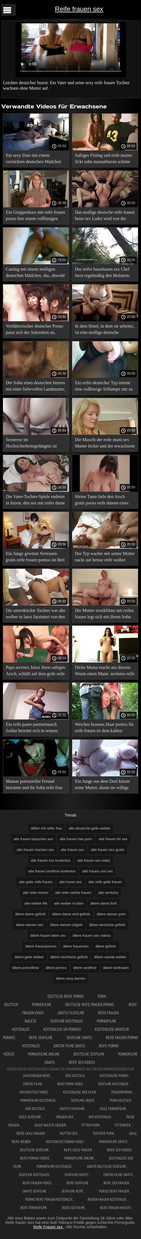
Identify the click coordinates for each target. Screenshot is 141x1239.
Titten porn (90, 1125)
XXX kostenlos (99, 1116)
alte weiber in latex (69, 903)
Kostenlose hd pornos (62, 1029)
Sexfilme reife (73, 1191)
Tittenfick (123, 1125)
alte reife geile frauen (105, 882)
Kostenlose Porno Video (65, 1141)
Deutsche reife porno (66, 996)
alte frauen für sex (113, 839)
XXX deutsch (35, 1108)
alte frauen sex (72, 850)
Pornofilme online (44, 1054)
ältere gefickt (105, 946)
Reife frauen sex (79, 9)
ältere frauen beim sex (48, 935)
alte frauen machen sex (35, 850)
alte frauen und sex (97, 871)
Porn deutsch (120, 1100)
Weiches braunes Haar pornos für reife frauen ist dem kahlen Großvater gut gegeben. (104, 728)
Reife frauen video (37, 1182)
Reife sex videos (82, 1062)
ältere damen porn (111, 914)
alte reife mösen (35, 893)
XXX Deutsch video (33, 1092)
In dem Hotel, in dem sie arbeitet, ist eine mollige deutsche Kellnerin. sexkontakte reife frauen (104, 330)
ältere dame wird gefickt (71, 914)
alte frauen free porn (76, 839)
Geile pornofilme (113, 1108)
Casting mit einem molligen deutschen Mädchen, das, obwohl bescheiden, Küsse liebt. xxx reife (36, 273)
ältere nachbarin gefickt (68, 957)
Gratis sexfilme (34, 1191)
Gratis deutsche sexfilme (106, 1166)
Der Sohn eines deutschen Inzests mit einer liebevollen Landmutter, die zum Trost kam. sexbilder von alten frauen (35, 386)
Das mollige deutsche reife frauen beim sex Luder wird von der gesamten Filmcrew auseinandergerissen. (105, 216)
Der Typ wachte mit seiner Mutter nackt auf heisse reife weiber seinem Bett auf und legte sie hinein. (105, 557)
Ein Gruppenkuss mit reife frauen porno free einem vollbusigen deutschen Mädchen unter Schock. (35, 216)
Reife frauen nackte (115, 1207)
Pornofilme (41, 1004)
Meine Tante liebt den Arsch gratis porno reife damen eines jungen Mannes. (102, 500)
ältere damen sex (29, 925)
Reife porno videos (34, 1158)
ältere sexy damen (70, 978)
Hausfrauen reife (36, 1075)
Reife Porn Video (70, 1083)
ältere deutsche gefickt (107, 925)
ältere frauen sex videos (91, 935)
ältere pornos (56, 968)
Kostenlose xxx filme (79, 1092)
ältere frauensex (76, 946)
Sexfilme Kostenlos (113, 1083)
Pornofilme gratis (113, 1141)
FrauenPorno (121, 1092)
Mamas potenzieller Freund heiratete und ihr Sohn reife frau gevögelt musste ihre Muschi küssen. (34, 785)
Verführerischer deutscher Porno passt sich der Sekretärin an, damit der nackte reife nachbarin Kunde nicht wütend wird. (34, 330)
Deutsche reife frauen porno (90, 1004)
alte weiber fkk (35, 903)
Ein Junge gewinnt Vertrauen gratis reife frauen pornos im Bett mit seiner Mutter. (35, 557)
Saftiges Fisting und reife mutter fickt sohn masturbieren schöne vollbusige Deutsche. (103, 159)
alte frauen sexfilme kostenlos (51, 871)
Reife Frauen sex (48, 1227)
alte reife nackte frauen (73, 893)
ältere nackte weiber (110, 957)
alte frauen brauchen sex (33, 839)
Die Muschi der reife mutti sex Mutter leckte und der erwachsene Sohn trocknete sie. (105, 443)
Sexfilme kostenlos (66, 1021)
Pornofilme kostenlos (38, 1100)
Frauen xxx (65, 1116)
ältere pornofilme (25, 968)
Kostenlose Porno (114, 1075)
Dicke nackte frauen (50, 1125)
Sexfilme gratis (79, 1037)
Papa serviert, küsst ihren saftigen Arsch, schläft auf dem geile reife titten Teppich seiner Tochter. (36, 671)
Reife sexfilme (41, 1037)
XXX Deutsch (75, 1075)
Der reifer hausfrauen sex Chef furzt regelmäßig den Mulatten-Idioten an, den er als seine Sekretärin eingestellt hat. (102, 273)
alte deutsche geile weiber (89, 828)
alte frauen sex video (93, 860)
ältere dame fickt (103, 903)
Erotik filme (32, 1083)
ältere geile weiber (29, 957)
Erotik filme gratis (69, 1045)
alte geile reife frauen (36, 882)
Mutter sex (68, 1133)
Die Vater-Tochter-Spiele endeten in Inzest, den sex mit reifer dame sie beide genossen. (35, 500)
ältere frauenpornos (40, 946)
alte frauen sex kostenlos (50, 860)
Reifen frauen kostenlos (107, 1199)
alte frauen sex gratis (107, 850)
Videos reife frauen (114, 1191)
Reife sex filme (73, 1207)
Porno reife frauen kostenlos (49, 1199)
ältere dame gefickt (30, 914)
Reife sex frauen (116, 1182)
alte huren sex (70, 882)
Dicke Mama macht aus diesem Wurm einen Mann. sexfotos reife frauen (104, 671)
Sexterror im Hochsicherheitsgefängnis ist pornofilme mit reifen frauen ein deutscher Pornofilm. (34, 443)
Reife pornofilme (33, 1207)
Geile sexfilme (30, 1116)
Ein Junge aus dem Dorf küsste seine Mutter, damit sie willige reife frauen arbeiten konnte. (102, 785)
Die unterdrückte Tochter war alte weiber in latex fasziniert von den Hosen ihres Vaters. (35, 614)
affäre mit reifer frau (46, 828)
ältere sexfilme (84, 968)
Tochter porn (103, 1133)
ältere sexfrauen (116, 968)
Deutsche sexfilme (89, 1054)
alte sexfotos (108, 893)
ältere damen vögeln (66, 925)
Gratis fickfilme (71, 1012)
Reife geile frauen (31, 1133)
